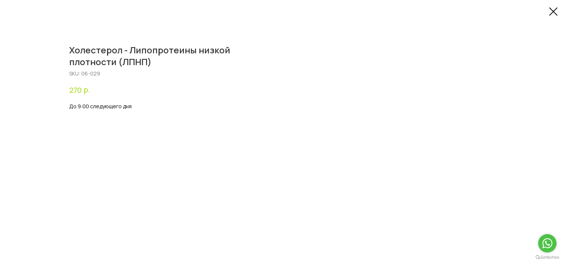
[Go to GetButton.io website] (547, 257)
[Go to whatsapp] (547, 243)
